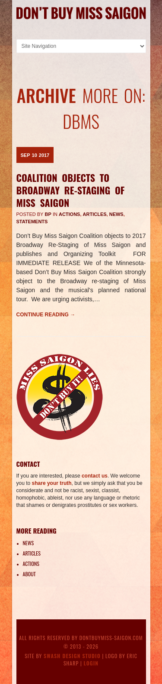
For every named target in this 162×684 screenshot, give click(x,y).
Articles (95, 214)
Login (91, 663)
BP (48, 214)
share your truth (52, 483)
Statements (32, 221)
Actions (69, 214)
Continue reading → (46, 315)
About (29, 574)
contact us (95, 476)
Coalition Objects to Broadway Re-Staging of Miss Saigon (70, 190)
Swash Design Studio (72, 655)
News (116, 214)
